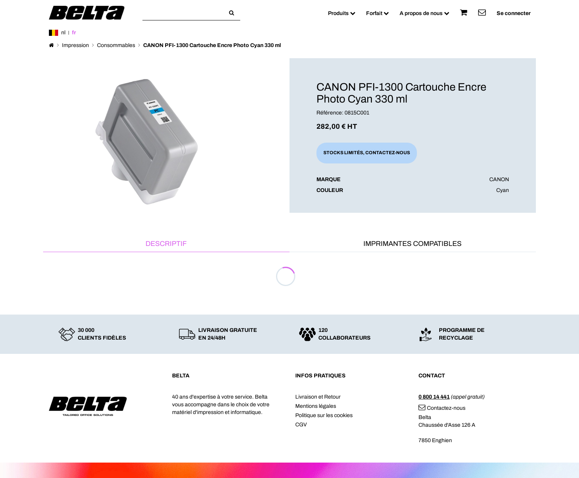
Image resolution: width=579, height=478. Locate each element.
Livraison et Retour (318, 397)
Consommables (116, 45)
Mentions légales (315, 406)
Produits (341, 13)
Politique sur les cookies (324, 415)
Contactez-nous (441, 408)
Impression (75, 45)
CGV (301, 425)
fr (74, 32)
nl (63, 32)
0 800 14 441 (434, 397)
